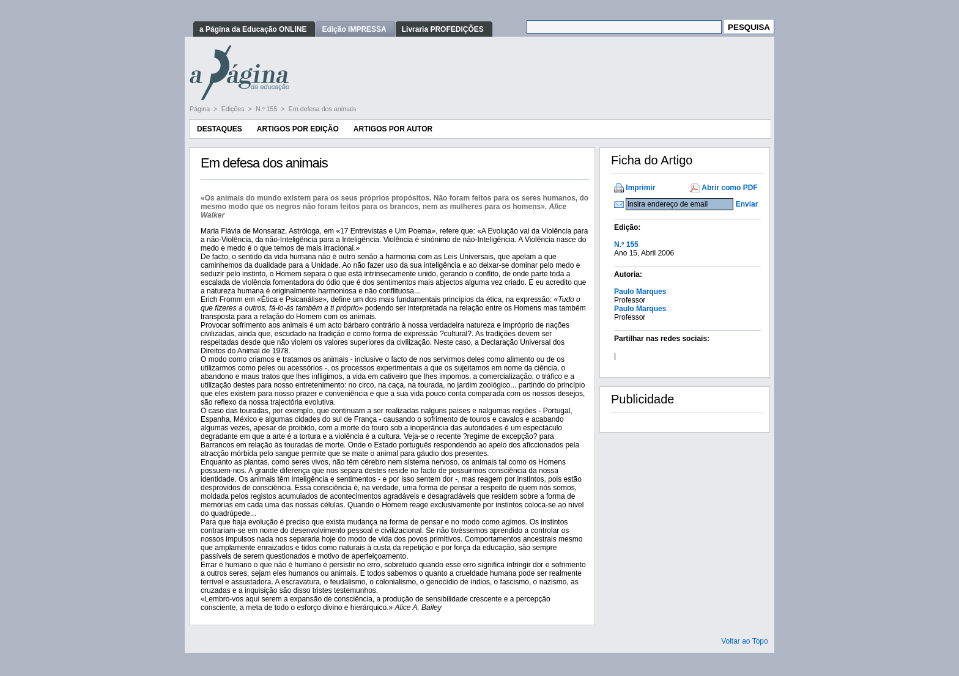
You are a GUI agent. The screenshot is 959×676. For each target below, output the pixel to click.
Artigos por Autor (393, 129)
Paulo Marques (640, 291)
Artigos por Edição (298, 129)
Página (201, 108)
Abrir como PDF (729, 187)
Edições (233, 108)
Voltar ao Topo (744, 641)
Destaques (219, 129)
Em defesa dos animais (323, 108)
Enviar (747, 204)
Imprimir (640, 187)
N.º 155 (267, 108)
